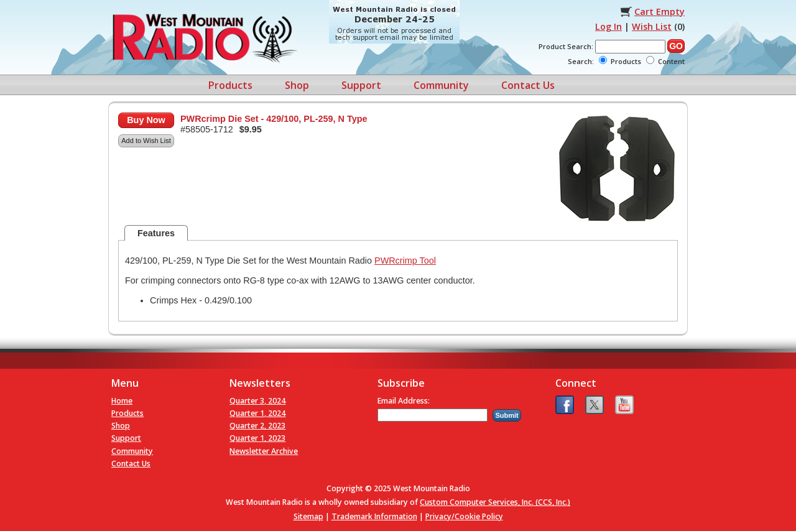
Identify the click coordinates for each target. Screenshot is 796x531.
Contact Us (528, 85)
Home (121, 400)
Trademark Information (374, 516)
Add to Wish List (145, 140)
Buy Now (146, 120)
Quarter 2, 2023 (257, 425)
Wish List (652, 26)
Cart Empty (659, 11)
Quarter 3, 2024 (257, 400)
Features (156, 233)
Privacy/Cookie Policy (464, 516)
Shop (297, 85)
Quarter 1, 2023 (257, 438)
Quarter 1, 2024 (257, 413)
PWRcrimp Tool (405, 261)
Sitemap (308, 516)
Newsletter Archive (263, 451)
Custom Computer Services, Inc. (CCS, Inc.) (495, 502)
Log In (608, 26)
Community (441, 85)
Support (361, 85)
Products (230, 85)
